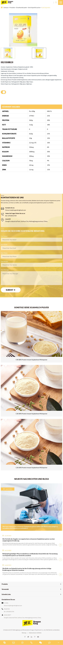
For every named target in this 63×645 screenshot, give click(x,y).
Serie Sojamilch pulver (34, 7)
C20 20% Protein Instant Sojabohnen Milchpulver (31, 467)
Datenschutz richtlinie (35, 633)
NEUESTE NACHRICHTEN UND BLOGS (31, 479)
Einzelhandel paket (21, 7)
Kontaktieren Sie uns (8, 599)
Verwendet (5, 589)
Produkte (12, 7)
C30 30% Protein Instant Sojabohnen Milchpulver (31, 414)
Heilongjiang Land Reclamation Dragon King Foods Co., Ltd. (29, 630)
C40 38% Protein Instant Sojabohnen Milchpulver (31, 360)
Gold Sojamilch (46, 7)
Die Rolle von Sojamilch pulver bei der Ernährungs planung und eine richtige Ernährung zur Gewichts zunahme (26, 569)
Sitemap (24, 633)
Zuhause (5, 7)
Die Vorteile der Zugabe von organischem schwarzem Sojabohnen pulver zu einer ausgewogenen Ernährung (28, 540)
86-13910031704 (10, 216)
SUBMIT (11, 290)
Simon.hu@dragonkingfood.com (15, 210)
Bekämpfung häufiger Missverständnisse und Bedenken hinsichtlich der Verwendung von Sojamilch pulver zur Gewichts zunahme (30, 554)
